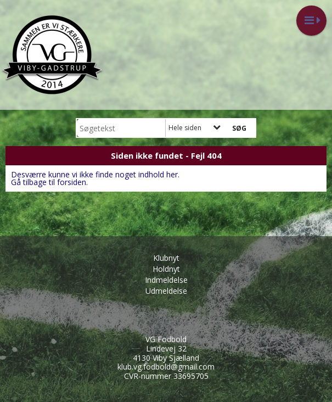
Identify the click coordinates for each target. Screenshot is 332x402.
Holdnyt (166, 269)
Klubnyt (166, 258)
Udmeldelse (166, 291)
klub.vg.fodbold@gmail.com (166, 366)
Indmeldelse (166, 280)
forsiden (71, 182)
